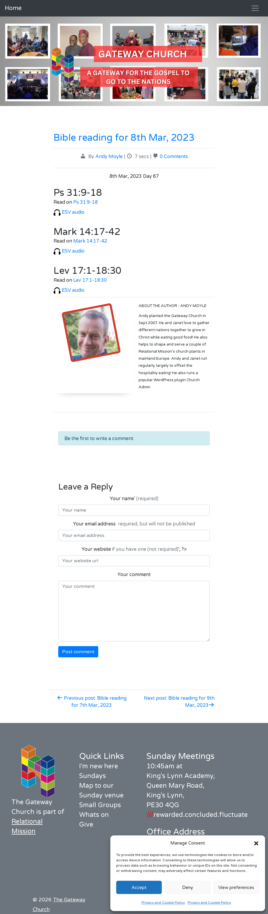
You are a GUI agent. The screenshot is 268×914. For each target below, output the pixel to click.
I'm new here (98, 766)
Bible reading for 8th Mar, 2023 (124, 137)
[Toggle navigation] (255, 8)
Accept (139, 887)
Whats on (94, 815)
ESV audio (69, 212)
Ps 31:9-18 (85, 202)
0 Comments (174, 157)
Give (86, 824)
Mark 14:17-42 (90, 241)
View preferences (236, 887)
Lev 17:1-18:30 (90, 280)
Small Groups (100, 805)
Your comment (134, 575)
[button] (256, 843)
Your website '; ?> (134, 549)
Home (13, 8)
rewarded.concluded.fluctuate (197, 815)
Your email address (134, 524)
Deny (187, 887)
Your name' (134, 499)
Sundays (92, 776)
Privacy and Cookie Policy (163, 902)
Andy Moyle (109, 157)
